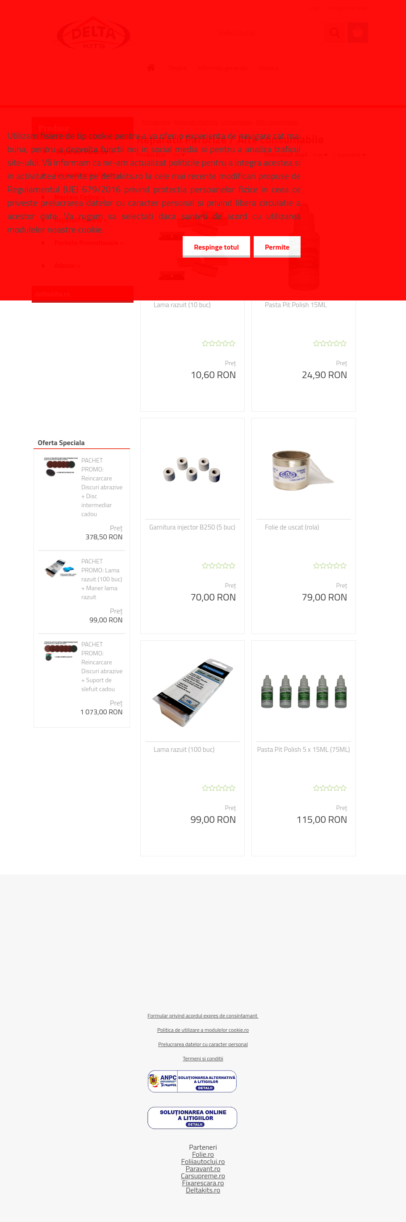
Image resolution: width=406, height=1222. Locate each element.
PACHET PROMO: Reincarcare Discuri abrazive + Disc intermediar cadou (101, 487)
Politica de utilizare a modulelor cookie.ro (203, 1030)
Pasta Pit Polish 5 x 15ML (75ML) (303, 749)
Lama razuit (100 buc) (184, 749)
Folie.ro (203, 1154)
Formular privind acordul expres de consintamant (202, 1015)
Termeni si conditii (203, 1058)
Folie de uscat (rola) (292, 527)
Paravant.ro (203, 1168)
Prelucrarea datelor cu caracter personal (203, 1044)
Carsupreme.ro (203, 1175)
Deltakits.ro (203, 1189)
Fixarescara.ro (203, 1182)
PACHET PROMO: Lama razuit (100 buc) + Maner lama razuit (101, 579)
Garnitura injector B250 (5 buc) (192, 527)
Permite (277, 247)
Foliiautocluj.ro (203, 1161)
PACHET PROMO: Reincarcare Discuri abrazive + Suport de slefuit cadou (101, 666)
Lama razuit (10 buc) (182, 304)
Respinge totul (216, 247)
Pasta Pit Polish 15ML (296, 304)
